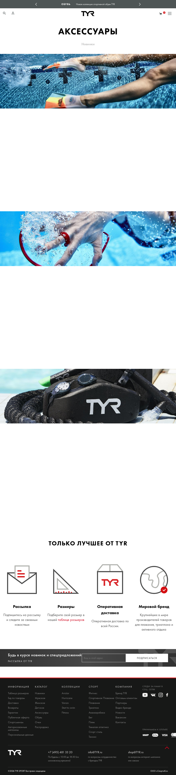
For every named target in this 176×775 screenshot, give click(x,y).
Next (140, 4)
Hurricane (67, 698)
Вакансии (120, 717)
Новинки (88, 44)
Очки (38, 722)
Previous (36, 4)
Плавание (94, 703)
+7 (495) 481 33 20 (60, 752)
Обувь (38, 717)
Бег (90, 717)
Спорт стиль (95, 732)
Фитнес (93, 693)
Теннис (92, 736)
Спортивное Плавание (101, 698)
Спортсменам (15, 722)
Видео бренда (123, 707)
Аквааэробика (97, 712)
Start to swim (68, 707)
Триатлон (94, 707)
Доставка (13, 703)
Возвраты (13, 707)
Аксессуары (41, 712)
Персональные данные (21, 734)
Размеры (66, 606)
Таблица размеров (18, 693)
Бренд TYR (121, 693)
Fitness (65, 712)
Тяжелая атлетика (99, 727)
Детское (39, 707)
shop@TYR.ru (135, 752)
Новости (120, 712)
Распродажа (42, 727)
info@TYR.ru (95, 752)
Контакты (120, 722)
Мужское (40, 698)
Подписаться (147, 658)
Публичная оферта (18, 717)
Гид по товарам (16, 698)
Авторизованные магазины (17, 728)
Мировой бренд (154, 606)
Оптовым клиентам (126, 698)
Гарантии (13, 712)
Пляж (92, 722)
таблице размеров (71, 620)
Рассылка (22, 606)
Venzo (65, 703)
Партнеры (121, 703)
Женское (40, 703)
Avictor (65, 693)
